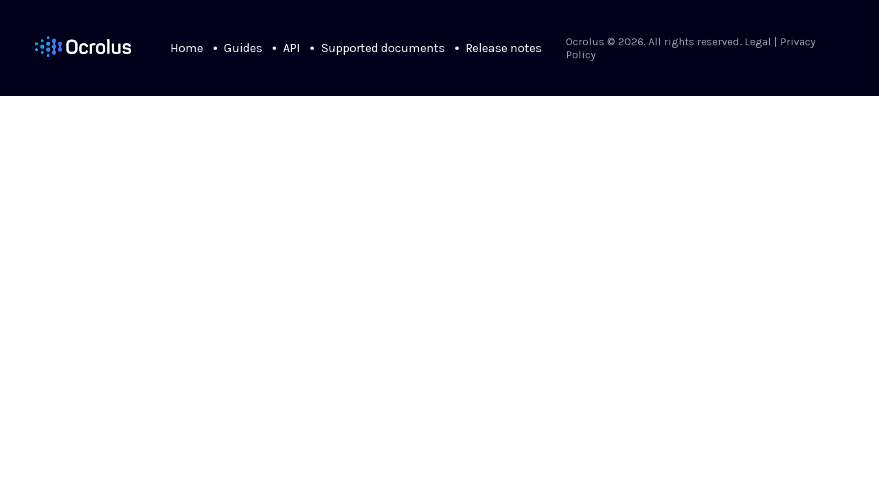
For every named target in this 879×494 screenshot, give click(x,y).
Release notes (504, 48)
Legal (757, 41)
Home (186, 48)
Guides (243, 48)
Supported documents (383, 48)
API (291, 48)
